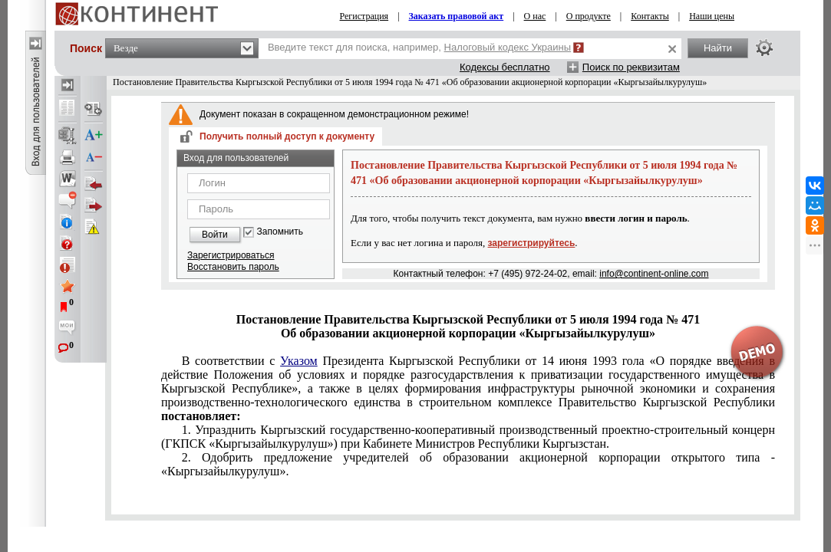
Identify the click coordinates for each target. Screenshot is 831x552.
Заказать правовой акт (456, 16)
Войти (215, 234)
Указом (299, 360)
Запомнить (280, 232)
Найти (718, 48)
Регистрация (364, 16)
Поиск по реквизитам (631, 67)
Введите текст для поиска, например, (419, 47)
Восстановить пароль (233, 266)
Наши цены (711, 16)
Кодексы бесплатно (505, 67)
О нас (535, 16)
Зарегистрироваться (230, 255)
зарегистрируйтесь (531, 243)
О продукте (588, 16)
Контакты (650, 16)
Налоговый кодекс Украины (508, 47)
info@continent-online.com (653, 273)
